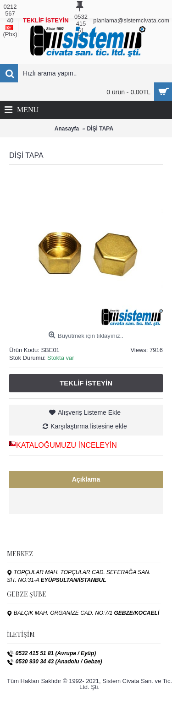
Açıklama (86, 479)
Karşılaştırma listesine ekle (88, 426)
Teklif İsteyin (86, 383)
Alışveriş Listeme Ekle (89, 412)
